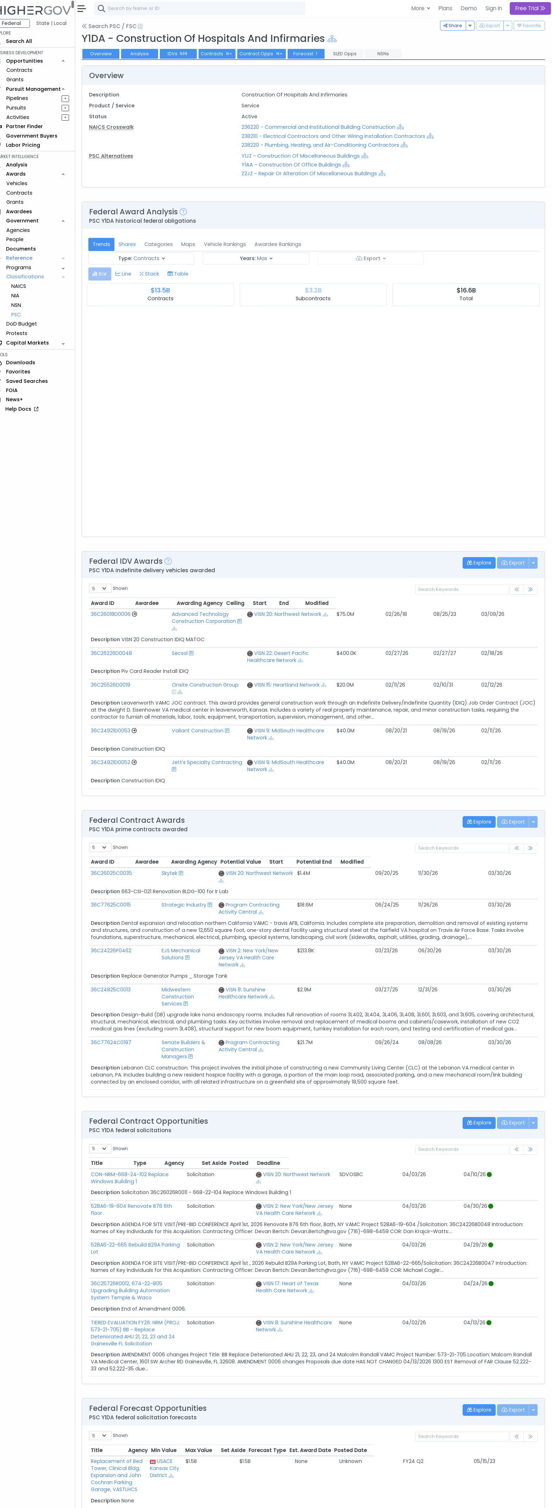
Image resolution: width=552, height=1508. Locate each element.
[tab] (109, 273)
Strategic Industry (167, 855)
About (101, 1497)
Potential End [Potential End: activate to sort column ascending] (480, 819)
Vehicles (26, 183)
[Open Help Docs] (150, 26)
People (24, 239)
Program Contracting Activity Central (304, 855)
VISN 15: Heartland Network (336, 663)
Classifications (35, 276)
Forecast (316, 54)
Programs (28, 267)
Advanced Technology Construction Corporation (213, 614)
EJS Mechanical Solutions (176, 894)
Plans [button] (445, 8)
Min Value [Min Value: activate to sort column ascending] (326, 1344)
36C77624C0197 (121, 972)
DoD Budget (31, 323)
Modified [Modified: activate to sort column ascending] (517, 603)
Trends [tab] (111, 244)
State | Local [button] (61, 23)
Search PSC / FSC (119, 26)
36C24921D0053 (120, 702)
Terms (147, 1497)
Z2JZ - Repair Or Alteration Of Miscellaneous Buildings (315, 173)
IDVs (188, 54)
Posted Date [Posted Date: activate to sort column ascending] (514, 1344)
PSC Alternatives (121, 155)
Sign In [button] (493, 8)
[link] (530, 590)
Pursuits (26, 107)
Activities (27, 117)
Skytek (153, 830)
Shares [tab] (137, 244)
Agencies (28, 230)
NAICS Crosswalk (121, 127)
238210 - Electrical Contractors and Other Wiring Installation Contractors (340, 136)
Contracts (29, 70)
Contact (123, 1497)
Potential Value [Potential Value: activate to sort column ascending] (407, 819)
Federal (21, 23)
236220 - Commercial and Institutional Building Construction (325, 127)
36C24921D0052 (120, 727)
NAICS (28, 286)
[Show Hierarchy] (341, 39)
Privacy (168, 1497)
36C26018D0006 (120, 614)
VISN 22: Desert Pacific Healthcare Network (355, 639)
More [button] (419, 8)
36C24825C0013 (120, 926)
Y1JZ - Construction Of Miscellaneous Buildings (307, 155)
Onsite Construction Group (185, 663)
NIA (25, 295)
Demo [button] (469, 8)
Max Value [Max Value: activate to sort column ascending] (361, 1344)
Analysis (149, 54)
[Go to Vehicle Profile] (144, 614)
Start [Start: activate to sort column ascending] (459, 603)
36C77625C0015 (121, 855)
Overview (111, 54)
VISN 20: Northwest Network (336, 614)
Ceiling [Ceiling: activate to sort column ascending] (433, 603)
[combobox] (209, 8)
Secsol (160, 639)
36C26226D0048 (121, 639)
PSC (26, 314)
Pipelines (27, 98)
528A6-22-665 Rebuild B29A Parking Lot (150, 1160)
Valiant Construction (178, 702)
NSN (26, 305)
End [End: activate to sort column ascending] (483, 603)
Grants (24, 79)
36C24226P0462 (121, 894)
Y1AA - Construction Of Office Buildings (297, 164)
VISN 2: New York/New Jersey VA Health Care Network (386, 1125)
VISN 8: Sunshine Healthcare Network (302, 926)
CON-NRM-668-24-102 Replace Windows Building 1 (163, 1096)
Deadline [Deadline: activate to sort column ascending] (517, 1085)
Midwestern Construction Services (187, 926)
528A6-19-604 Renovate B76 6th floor (148, 1121)
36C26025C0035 (121, 830)
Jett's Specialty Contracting (187, 727)
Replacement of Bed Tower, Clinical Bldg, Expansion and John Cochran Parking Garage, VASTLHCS (178, 1359)
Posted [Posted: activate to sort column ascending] (487, 1085)
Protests (26, 333)
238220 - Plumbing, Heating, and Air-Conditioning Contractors (327, 145)
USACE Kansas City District (281, 1359)
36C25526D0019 (120, 663)
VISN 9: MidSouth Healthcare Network (349, 702)
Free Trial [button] (530, 8)
